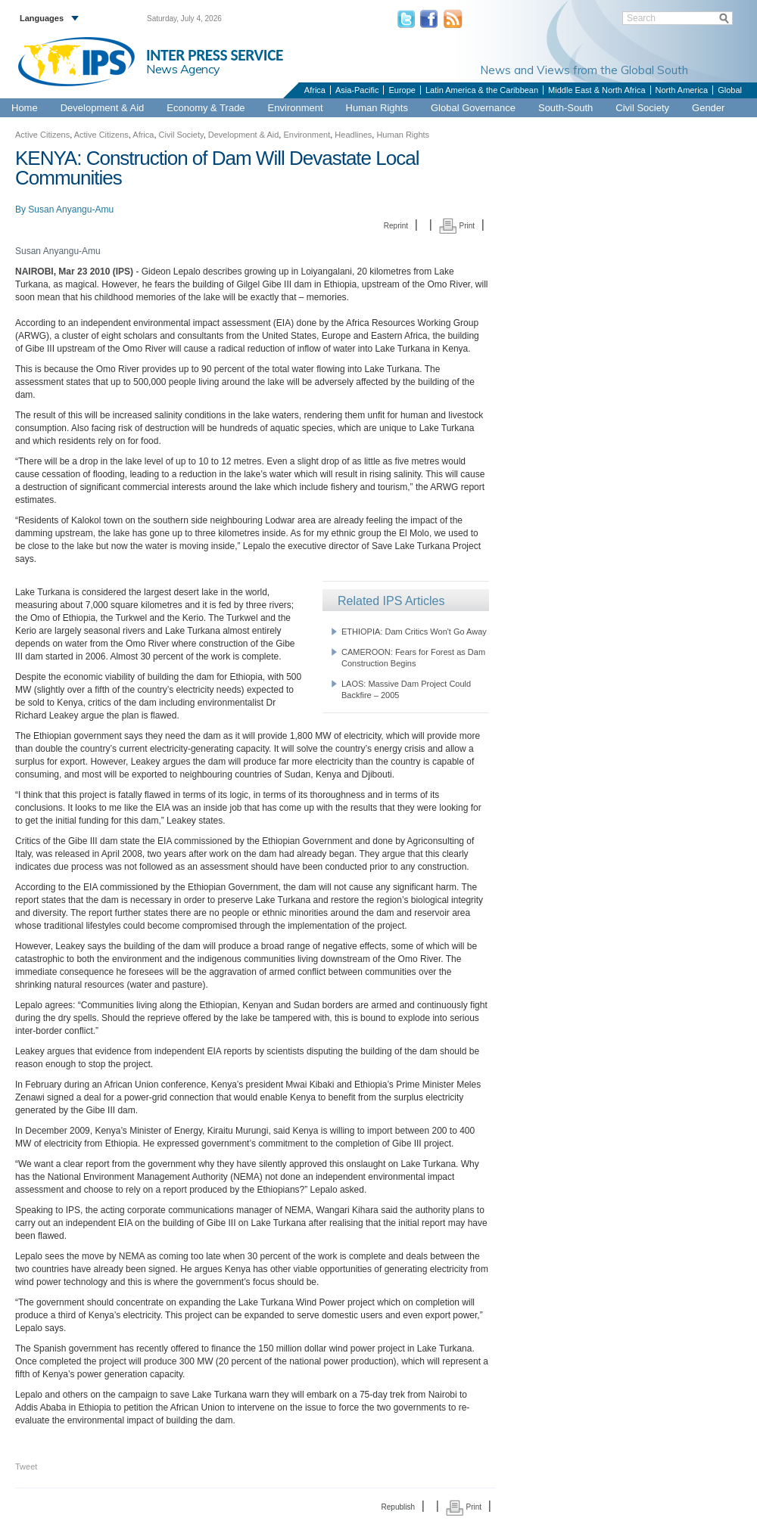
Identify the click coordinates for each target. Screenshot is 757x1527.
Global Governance (473, 107)
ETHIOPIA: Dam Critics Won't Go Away (414, 631)
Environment (295, 107)
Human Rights (377, 107)
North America (682, 90)
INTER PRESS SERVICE (214, 55)
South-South (565, 107)
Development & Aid (103, 107)
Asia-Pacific (356, 90)
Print (457, 226)
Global (730, 90)
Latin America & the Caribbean (481, 90)
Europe (401, 90)
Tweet (26, 1466)
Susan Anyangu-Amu (71, 209)
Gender (708, 107)
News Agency (183, 69)
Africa (315, 90)
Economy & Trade (206, 107)
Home (24, 107)
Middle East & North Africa (596, 90)
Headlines (353, 134)
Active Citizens (42, 134)
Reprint (396, 226)
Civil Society (642, 107)
